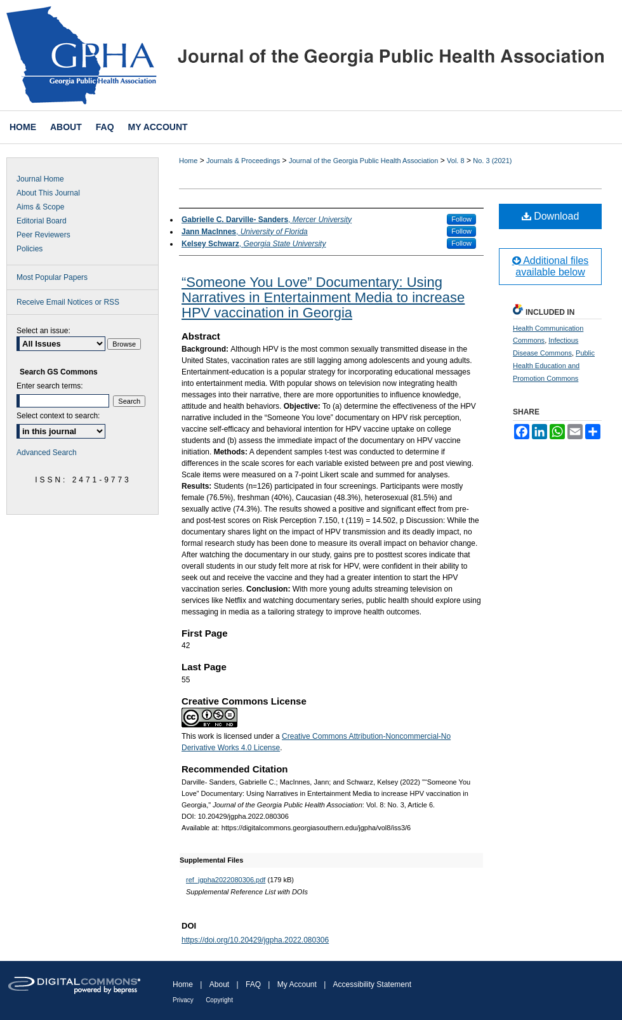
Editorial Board (42, 220)
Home (188, 160)
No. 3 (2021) (492, 160)
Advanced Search (47, 452)
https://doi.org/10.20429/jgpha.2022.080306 (255, 940)
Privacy (183, 1000)
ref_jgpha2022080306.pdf (225, 880)
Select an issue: (43, 330)
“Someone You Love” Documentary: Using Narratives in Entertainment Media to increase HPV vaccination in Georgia (323, 297)
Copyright (219, 1000)
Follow (461, 219)
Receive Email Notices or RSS (68, 302)
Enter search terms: (50, 385)
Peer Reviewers (43, 234)
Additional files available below (550, 266)
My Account (297, 984)
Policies (30, 248)
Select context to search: (58, 415)
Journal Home (40, 179)
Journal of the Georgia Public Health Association (363, 160)
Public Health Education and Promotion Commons (554, 365)
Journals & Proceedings (243, 160)
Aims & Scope (40, 206)
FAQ (253, 984)
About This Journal (48, 193)
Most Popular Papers (52, 277)
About (219, 984)
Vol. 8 (456, 160)
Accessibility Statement (372, 984)
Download (550, 216)
